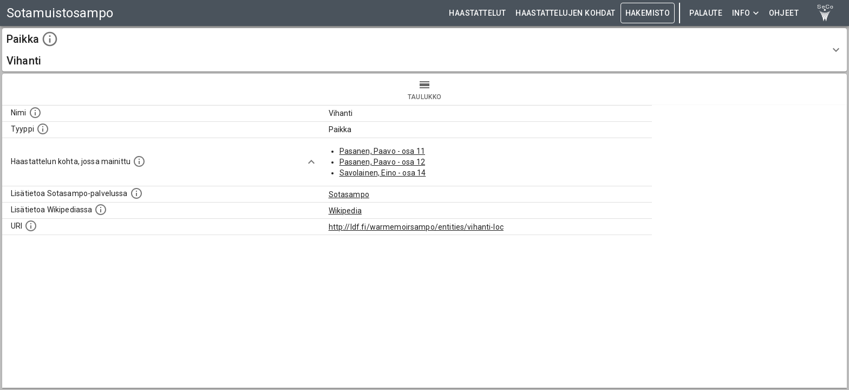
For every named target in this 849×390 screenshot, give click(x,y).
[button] (424, 50)
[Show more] (311, 162)
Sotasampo (349, 194)
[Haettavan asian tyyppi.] (42, 129)
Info (745, 13)
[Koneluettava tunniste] (31, 226)
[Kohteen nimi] (35, 112)
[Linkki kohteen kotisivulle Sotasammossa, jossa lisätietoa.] (136, 193)
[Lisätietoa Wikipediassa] (100, 209)
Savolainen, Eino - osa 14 (382, 172)
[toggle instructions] (49, 39)
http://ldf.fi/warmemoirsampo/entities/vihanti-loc (416, 227)
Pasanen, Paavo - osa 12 (382, 162)
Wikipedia (345, 210)
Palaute (706, 13)
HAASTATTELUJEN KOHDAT (565, 13)
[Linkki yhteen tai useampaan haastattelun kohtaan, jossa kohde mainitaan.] (139, 161)
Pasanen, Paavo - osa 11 (382, 151)
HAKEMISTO (648, 13)
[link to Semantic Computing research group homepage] (825, 13)
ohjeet (784, 13)
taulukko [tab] (424, 89)
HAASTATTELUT (477, 13)
